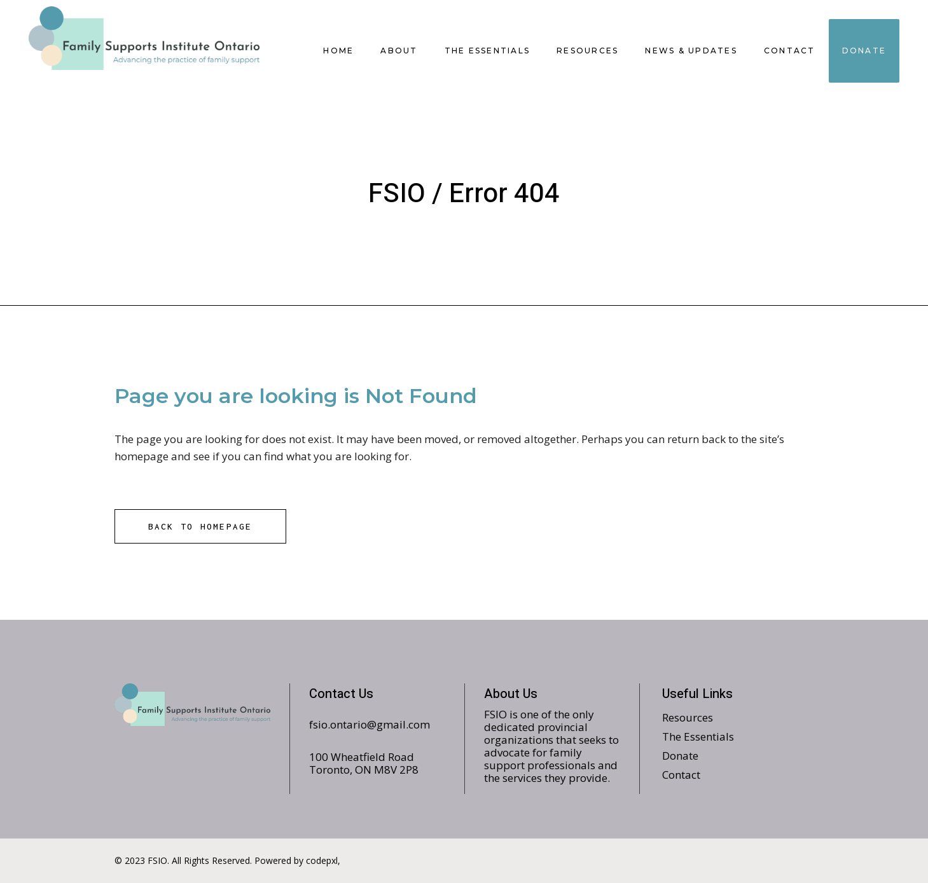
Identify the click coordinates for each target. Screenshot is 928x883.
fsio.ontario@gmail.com (369, 724)
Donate (680, 755)
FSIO (397, 194)
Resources (687, 717)
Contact (681, 774)
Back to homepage (200, 526)
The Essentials (698, 736)
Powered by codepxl (296, 860)
